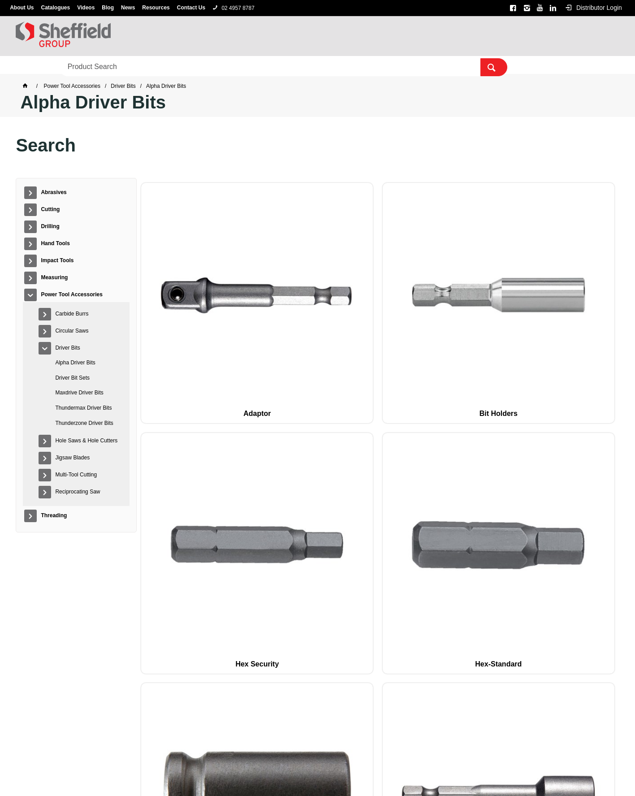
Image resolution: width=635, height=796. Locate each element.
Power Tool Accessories (350, 65)
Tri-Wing (571, 569)
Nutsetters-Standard (184, 433)
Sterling (351, 762)
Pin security (474, 433)
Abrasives (36, 65)
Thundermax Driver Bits (83, 408)
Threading (419, 65)
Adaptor (185, 299)
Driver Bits (67, 348)
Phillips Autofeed (281, 433)
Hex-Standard (474, 299)
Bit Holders (281, 299)
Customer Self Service (303, 775)
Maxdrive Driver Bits (79, 392)
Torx (377, 569)
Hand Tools (170, 65)
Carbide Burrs (71, 314)
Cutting (82, 65)
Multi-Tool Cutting (76, 475)
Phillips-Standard (377, 433)
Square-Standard (281, 569)
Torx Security (474, 569)
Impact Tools (225, 65)
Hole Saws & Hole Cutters (86, 440)
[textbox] (494, 36)
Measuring (279, 65)
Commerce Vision (365, 775)
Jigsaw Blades (72, 457)
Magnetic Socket (571, 299)
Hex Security (378, 299)
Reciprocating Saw (77, 492)
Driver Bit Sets (72, 378)
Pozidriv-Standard (570, 433)
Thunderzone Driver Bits (84, 423)
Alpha (329, 762)
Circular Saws (71, 331)
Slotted (185, 569)
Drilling (123, 65)
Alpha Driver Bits (75, 362)
